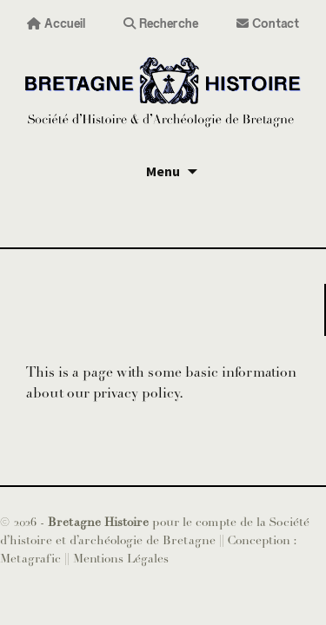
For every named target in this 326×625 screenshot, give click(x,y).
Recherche (160, 23)
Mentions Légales (121, 558)
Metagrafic (32, 558)
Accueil (56, 23)
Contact (267, 23)
